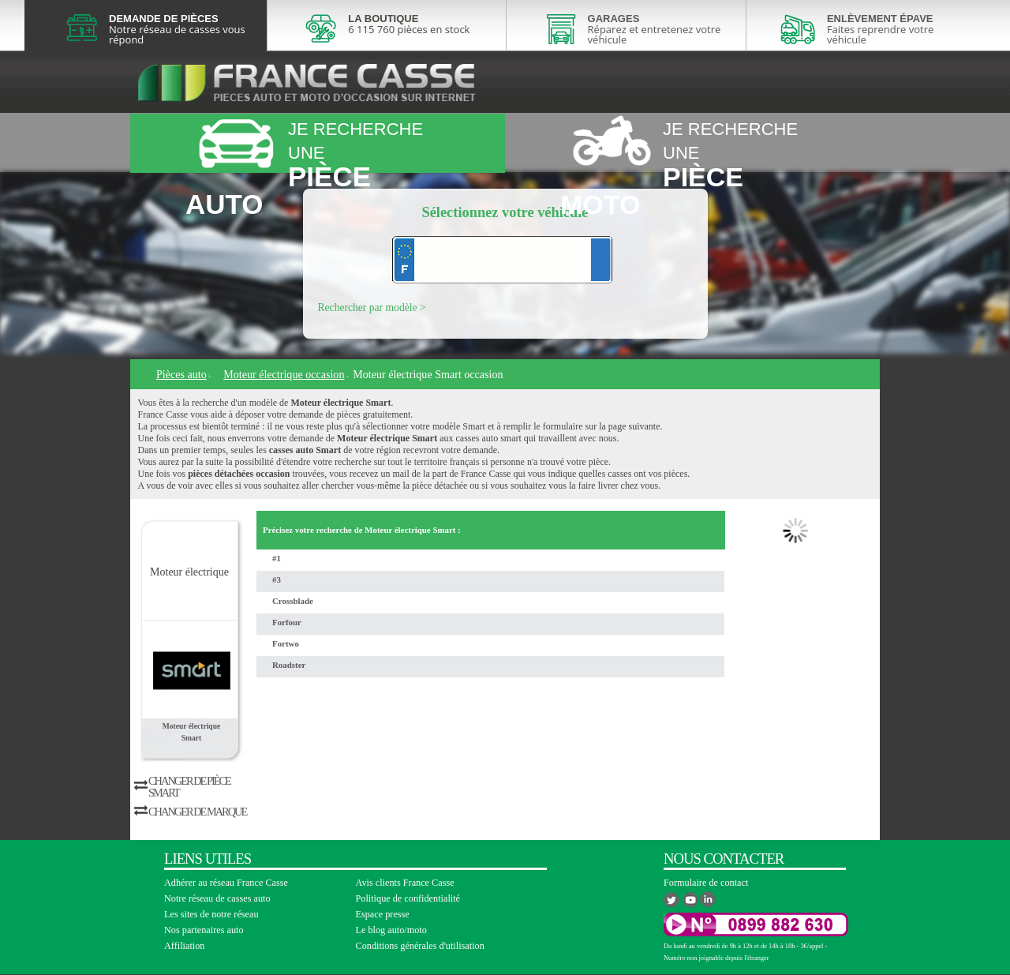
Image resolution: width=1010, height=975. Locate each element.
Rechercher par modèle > (372, 307)
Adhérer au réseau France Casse (226, 882)
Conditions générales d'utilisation (420, 945)
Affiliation (184, 945)
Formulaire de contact (706, 882)
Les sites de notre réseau (211, 914)
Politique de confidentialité (408, 898)
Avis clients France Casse (405, 882)
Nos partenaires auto (204, 930)
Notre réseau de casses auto (217, 898)
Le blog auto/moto (391, 930)
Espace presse (383, 914)
